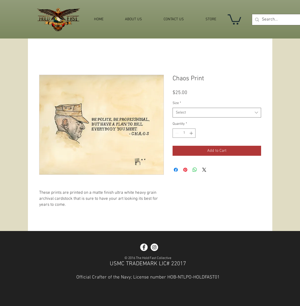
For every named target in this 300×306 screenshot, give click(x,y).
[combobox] (217, 113)
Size (177, 103)
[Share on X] (204, 170)
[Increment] (192, 133)
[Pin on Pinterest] (185, 170)
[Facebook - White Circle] (144, 247)
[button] (234, 18)
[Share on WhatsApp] (195, 170)
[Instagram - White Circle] (154, 247)
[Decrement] (176, 133)
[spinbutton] (184, 133)
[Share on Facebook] (176, 170)
